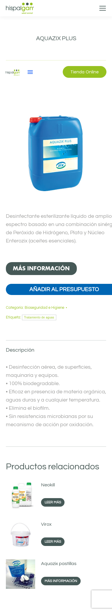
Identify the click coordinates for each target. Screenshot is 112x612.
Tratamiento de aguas (39, 317)
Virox (46, 524)
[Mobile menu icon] (102, 8)
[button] (30, 72)
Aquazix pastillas (59, 563)
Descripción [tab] (20, 350)
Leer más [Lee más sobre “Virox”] (53, 542)
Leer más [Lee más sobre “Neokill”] (53, 502)
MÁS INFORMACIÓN (41, 268)
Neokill (48, 485)
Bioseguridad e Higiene (44, 308)
